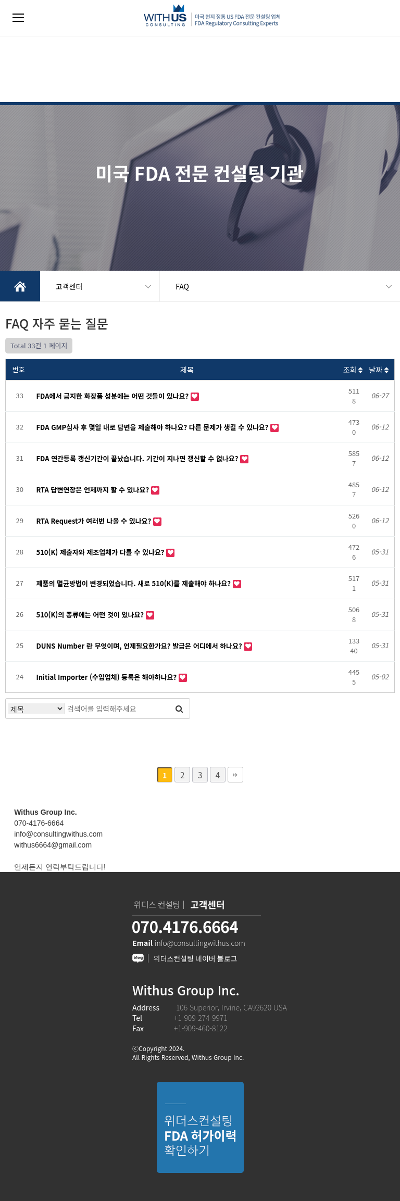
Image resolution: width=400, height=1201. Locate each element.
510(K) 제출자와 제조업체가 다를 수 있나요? (101, 552)
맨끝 (235, 774)
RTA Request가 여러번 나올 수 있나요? (94, 521)
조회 (353, 369)
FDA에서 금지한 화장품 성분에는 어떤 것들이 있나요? (113, 396)
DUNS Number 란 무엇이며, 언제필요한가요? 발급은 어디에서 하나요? (140, 646)
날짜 (379, 369)
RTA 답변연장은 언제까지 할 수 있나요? (93, 490)
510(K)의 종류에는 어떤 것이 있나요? (91, 615)
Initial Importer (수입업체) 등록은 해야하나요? (107, 677)
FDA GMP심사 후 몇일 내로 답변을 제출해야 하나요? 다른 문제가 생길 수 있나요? (153, 427)
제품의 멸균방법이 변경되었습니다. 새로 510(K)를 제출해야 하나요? (134, 583)
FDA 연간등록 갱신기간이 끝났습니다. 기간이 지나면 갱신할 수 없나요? (138, 458)
